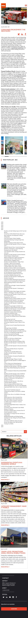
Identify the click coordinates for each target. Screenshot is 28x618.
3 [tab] (10, 156)
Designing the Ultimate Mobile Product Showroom (15, 307)
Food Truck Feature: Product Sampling (12, 238)
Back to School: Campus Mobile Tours (12, 314)
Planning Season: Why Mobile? (10, 250)
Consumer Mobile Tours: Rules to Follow (13, 266)
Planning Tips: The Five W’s (10, 297)
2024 (2, 225)
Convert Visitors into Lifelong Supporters (13, 363)
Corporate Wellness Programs (10, 382)
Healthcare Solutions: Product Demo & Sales (13, 242)
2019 (2, 426)
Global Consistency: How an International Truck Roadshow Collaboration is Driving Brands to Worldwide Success (14, 378)
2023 (2, 226)
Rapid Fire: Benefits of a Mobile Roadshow (13, 320)
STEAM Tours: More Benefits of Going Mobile (14, 329)
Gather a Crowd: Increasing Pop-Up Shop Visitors (14, 281)
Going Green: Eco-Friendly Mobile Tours (13, 351)
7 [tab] (25, 156)
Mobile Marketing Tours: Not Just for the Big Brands (15, 385)
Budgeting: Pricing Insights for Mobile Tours (13, 306)
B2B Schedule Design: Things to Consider (13, 359)
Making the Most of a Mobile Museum (12, 310)
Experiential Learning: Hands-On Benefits (13, 312)
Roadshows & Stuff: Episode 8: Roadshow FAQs (14, 341)
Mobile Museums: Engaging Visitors (11, 260)
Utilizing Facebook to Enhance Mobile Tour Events (15, 298)
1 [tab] (3, 156)
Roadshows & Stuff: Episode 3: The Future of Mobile (15, 366)
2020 (2, 425)
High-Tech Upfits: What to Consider (11, 339)
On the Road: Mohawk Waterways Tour (12, 275)
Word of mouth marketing (8, 89)
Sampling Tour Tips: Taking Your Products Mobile (14, 417)
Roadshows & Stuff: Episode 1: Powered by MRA (14, 309)
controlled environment (20, 76)
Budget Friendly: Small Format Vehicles (12, 264)
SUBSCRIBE (14, 609)
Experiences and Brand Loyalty (10, 313)
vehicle (20, 123)
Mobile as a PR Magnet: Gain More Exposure (13, 292)
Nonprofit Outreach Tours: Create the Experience (14, 247)
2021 (2, 229)
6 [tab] (21, 156)
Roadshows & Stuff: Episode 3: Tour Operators (14, 300)
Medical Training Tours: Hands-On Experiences (14, 257)
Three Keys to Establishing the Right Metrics (13, 332)
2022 (2, 228)
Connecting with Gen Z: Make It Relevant (13, 259)
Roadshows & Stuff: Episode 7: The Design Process (15, 270)
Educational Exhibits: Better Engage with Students (14, 291)
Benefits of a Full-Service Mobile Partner (12, 338)
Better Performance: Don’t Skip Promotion (13, 398)
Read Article (5, 479)
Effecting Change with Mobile (10, 328)
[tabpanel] (14, 145)
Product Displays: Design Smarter (11, 256)
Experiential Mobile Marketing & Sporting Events (14, 279)
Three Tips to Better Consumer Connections (13, 400)
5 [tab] (17, 156)
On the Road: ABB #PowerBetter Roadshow (13, 420)
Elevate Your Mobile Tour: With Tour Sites (13, 422)
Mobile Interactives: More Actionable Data (13, 397)
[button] (26, 5)
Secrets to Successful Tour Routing (11, 334)
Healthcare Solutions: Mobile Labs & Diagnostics (14, 267)
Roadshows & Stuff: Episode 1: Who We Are (13, 381)
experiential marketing (17, 48)
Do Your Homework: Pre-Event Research (12, 272)
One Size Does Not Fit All (9, 319)
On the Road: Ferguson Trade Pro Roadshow (13, 301)
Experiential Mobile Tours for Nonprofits (12, 364)
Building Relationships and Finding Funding (13, 416)
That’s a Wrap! (7, 419)
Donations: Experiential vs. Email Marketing (13, 248)
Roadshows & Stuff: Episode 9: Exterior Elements (14, 254)
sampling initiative (6, 126)
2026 (2, 222)
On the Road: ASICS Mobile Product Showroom (14, 233)
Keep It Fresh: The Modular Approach (12, 389)
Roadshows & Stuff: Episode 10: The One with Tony (15, 331)
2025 (2, 223)
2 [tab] (6, 156)
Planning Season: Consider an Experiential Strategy (15, 269)
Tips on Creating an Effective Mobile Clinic (13, 384)
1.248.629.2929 (5, 590)
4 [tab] (14, 156)
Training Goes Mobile (8, 423)
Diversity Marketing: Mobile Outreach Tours (13, 273)
